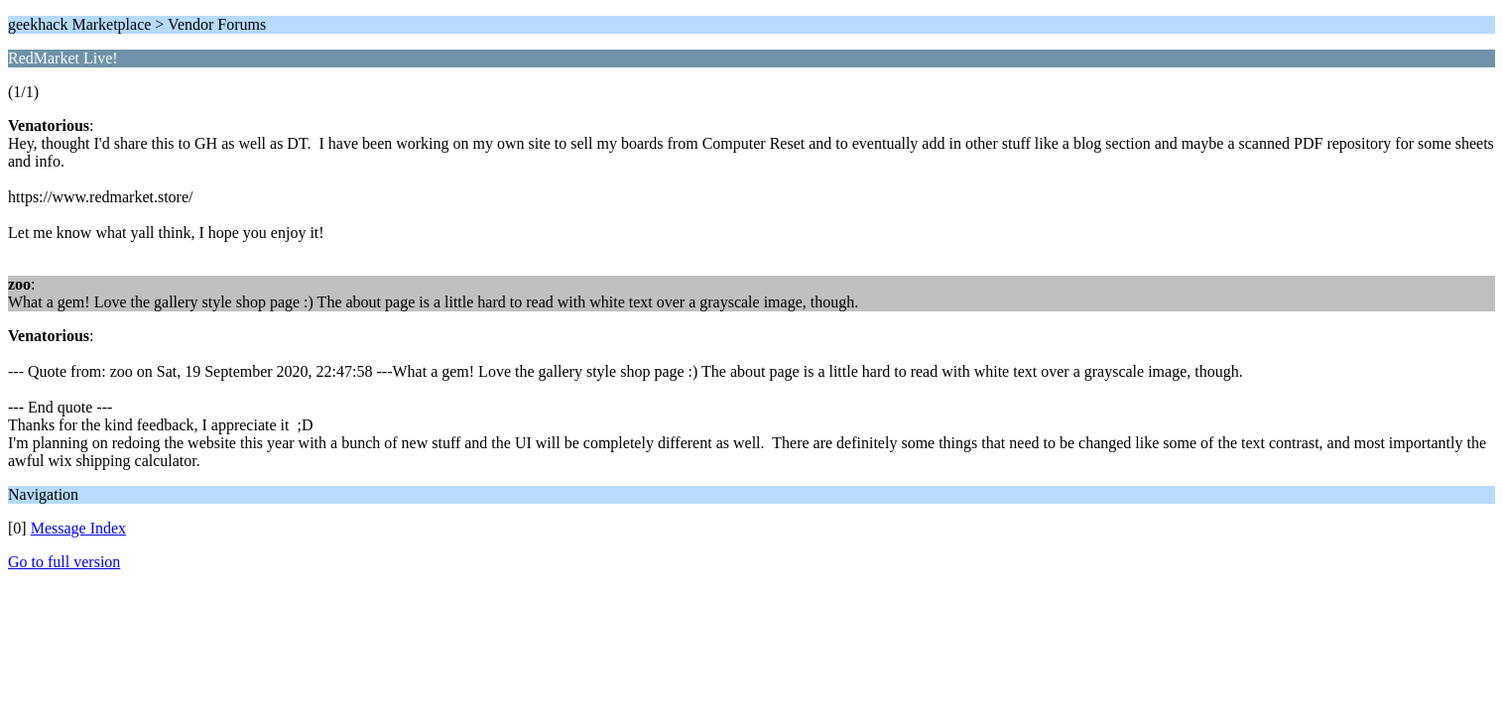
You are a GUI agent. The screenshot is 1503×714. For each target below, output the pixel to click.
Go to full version (64, 561)
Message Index (78, 528)
